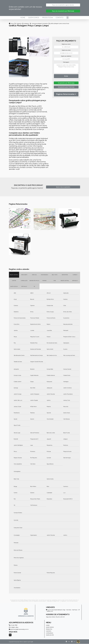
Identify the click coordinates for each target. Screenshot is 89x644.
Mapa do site (50, 635)
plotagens (26, 23)
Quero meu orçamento (63, 187)
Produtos (46, 18)
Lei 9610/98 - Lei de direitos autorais (68, 601)
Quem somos (33, 18)
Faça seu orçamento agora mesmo (63, 5)
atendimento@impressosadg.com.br (19, 629)
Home (22, 18)
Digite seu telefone (66, 56)
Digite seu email (66, 50)
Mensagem (66, 62)
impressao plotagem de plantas (40, 23)
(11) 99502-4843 (13, 627)
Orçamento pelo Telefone (66, 87)
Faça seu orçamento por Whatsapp (63, 11)
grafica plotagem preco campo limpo (59, 23)
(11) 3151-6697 (13, 625)
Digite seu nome (66, 44)
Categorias (19, 23)
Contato (59, 18)
